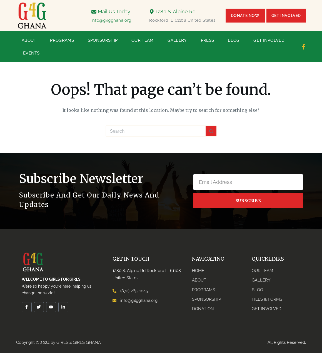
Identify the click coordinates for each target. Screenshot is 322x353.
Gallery (177, 40)
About (29, 40)
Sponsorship (103, 40)
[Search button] (211, 131)
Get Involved (268, 40)
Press (207, 40)
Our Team (142, 40)
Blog (233, 40)
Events (31, 53)
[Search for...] (156, 131)
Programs (62, 40)
